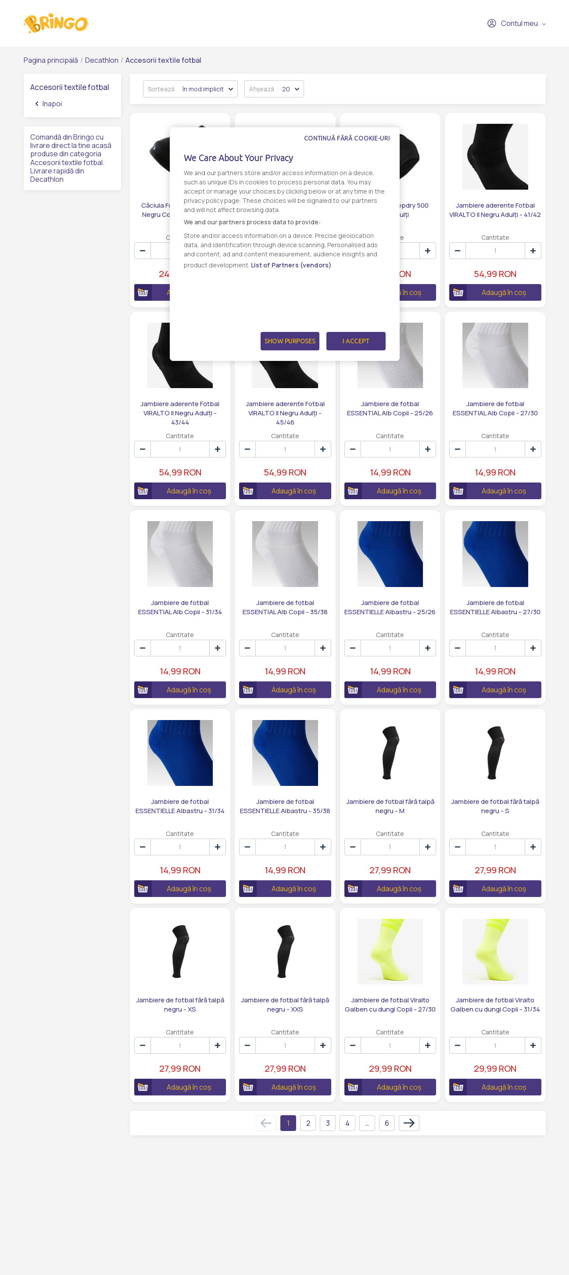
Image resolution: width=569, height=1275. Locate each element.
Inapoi (49, 103)
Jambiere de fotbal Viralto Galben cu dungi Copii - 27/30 (390, 1004)
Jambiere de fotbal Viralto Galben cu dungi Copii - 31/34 (495, 1004)
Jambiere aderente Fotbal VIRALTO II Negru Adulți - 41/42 (495, 210)
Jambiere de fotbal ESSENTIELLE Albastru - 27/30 (495, 607)
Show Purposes (290, 341)
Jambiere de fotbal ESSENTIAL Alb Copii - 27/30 (495, 408)
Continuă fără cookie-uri (347, 138)
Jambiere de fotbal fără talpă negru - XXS (285, 1004)
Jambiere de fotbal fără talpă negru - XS (180, 1004)
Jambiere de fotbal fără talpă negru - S (495, 806)
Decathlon (101, 60)
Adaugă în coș (487, 292)
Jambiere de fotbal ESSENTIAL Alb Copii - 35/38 (285, 607)
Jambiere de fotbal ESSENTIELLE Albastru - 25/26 (390, 607)
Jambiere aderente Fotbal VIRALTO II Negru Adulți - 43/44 (179, 413)
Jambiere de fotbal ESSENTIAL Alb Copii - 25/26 (390, 408)
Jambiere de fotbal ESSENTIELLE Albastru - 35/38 (285, 806)
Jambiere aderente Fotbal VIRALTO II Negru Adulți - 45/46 (285, 413)
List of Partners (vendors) (291, 265)
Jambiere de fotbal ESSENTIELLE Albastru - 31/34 (180, 806)
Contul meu (512, 23)
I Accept (356, 341)
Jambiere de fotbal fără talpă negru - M (390, 806)
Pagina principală (51, 60)
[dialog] (285, 244)
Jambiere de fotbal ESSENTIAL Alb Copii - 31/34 (180, 607)
